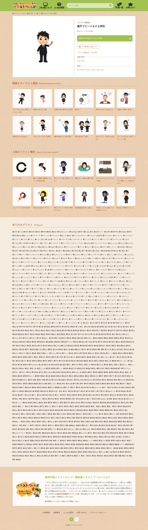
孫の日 (91, 353)
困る (45, 350)
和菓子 (103, 346)
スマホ (47, 281)
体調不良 (112, 331)
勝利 (112, 338)
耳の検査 (59, 422)
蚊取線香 (46, 433)
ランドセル (18, 319)
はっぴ (92, 297)
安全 (98, 353)
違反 (52, 445)
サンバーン (54, 274)
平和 (56, 361)
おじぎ (122, 243)
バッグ (85, 297)
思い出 (88, 365)
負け (96, 437)
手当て (23, 372)
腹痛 (79, 426)
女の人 (16, 353)
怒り (69, 365)
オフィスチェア (71, 247)
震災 (20, 452)
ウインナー (106, 240)
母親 (22, 391)
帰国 (40, 361)
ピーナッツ (112, 300)
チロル (73, 285)
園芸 (50, 350)
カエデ (43, 255)
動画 (106, 338)
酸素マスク (120, 445)
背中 (33, 426)
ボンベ (88, 312)
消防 (132, 395)
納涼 (70, 418)
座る (97, 361)
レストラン (26, 323)
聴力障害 (99, 422)
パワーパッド (19, 300)
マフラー (127, 312)
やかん (82, 316)
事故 (73, 327)
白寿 (20, 410)
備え (54, 334)
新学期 (16, 380)
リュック (74, 319)
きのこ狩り (108, 259)
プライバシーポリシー (94, 513)
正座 (84, 388)
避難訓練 (80, 445)
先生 (69, 334)
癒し (110, 407)
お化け (130, 247)
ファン (101, 304)
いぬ (48, 240)
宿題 (26, 357)
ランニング (28, 319)
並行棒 (16, 327)
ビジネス (17, 304)
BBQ (49, 232)
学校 (71, 353)
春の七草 (122, 380)
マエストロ (104, 312)
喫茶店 (16, 350)
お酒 (111, 251)
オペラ (81, 247)
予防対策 (66, 327)
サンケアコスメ (19, 274)
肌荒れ (130, 422)
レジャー (17, 323)
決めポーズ (111, 391)
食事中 (128, 452)
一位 (80, 323)
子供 (59, 353)
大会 (115, 350)
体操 (70, 331)
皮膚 (58, 410)
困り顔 (39, 350)
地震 (61, 350)
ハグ (24, 297)
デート (79, 285)
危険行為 (131, 342)
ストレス (127, 278)
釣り (31, 448)
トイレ (51, 289)
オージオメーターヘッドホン (73, 243)
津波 (80, 395)
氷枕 (83, 391)
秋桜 (70, 414)
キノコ (92, 259)
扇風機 (114, 369)
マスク (112, 312)
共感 (104, 334)
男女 (62, 407)
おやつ (104, 247)
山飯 (130, 357)
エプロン (45, 243)
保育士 (132, 331)
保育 (126, 331)
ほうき (49, 312)
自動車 (102, 426)
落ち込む (87, 429)
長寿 (67, 448)
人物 (78, 61)
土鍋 (56, 350)
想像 (66, 369)
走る (128, 437)
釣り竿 (37, 448)
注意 (52, 395)
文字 (112, 376)
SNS (130, 232)
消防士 (16, 399)
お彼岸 (23, 251)
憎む (94, 369)
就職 (89, 357)
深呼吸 (32, 399)
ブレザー (90, 308)
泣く (34, 395)
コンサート (28, 270)
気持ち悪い (54, 391)
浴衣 (98, 395)
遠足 (63, 445)
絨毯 (105, 418)
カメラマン (39, 259)
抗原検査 (57, 372)
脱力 (63, 426)
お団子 (16, 251)
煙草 (50, 403)
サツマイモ (114, 270)
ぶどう (24, 308)
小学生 (67, 357)
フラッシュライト (59, 308)
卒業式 (112, 342)
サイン (93, 270)
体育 (89, 331)
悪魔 (54, 369)
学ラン (65, 353)
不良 (128, 323)
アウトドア (55, 236)
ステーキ (79, 278)
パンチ (42, 300)
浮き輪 (92, 395)
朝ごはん (53, 384)
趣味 (33, 441)
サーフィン (71, 270)
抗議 (64, 372)
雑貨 (122, 448)
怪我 (94, 365)
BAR (44, 232)
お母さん (45, 251)
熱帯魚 (96, 403)
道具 (41, 445)
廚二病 (108, 361)
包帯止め (129, 338)
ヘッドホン (25, 312)
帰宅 (45, 361)
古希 (35, 346)
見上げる (83, 433)
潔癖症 (69, 399)
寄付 (31, 357)
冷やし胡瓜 (18, 338)
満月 (57, 399)
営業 (22, 350)
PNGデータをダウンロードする (92, 38)
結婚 (93, 418)
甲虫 (42, 407)
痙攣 (88, 407)
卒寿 (101, 342)
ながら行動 (18, 293)
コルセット (18, 270)
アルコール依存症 (95, 236)
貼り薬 (122, 437)
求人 (94, 391)
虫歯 (36, 433)
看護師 (80, 410)
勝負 (117, 338)
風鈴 (86, 452)
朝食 (59, 384)
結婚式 (99, 418)
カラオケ (48, 259)
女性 (29, 353)
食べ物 (109, 452)
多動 (95, 350)
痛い (94, 407)
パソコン (62, 297)
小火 (73, 357)
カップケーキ (95, 255)
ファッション (92, 304)
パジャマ (31, 297)
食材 (27, 456)
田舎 (37, 407)
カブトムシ (120, 255)
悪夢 (48, 369)
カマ (24, 259)
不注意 (104, 323)
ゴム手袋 (127, 266)
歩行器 (111, 388)
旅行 (40, 380)
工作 (24, 361)
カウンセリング (33, 255)
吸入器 (64, 346)
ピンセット (56, 304)
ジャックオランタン (110, 274)
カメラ (30, 259)
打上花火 (48, 372)
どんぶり (129, 289)
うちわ (16, 243)
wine (19, 236)
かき (50, 255)
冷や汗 (33, 338)
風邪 (80, 452)
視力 (90, 433)
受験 (29, 346)
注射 (40, 395)
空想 (86, 414)
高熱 (112, 456)
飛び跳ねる (94, 452)
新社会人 (24, 380)
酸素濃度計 (130, 445)
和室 (91, 346)
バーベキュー (101, 293)
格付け (123, 384)
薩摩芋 (114, 429)
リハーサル (49, 319)
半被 (95, 342)
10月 (15, 232)
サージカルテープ (58, 270)
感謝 (89, 369)
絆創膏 (86, 418)
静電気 (26, 452)
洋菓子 (63, 395)
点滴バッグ (18, 403)
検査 (45, 388)
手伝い (16, 372)
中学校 (23, 327)
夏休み (78, 350)
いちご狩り (40, 240)
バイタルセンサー (124, 293)
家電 (20, 357)
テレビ (16, 289)
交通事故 (101, 327)
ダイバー (105, 281)
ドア (29, 289)
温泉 (45, 399)
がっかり (77, 255)
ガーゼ (16, 255)
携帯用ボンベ (29, 376)
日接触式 (63, 380)
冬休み (119, 334)
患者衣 (16, 369)
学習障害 (84, 353)
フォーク (17, 308)
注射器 (46, 395)
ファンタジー (111, 304)
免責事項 (58, 513)
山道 (125, 357)
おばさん (60, 247)
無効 (25, 403)
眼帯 (92, 410)
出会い (45, 338)
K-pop (87, 232)
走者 (15, 441)
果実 (99, 384)
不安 (98, 323)
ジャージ (78, 274)
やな (103, 316)
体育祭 (104, 331)
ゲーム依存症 (26, 266)
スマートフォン (37, 281)
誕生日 (39, 437)
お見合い (97, 251)
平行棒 (62, 361)
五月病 (88, 327)
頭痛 (61, 452)
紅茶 (59, 418)
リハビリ (58, 319)
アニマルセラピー (80, 236)
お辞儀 (105, 251)
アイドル (45, 236)
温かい (39, 399)
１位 (21, 232)
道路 (47, 445)
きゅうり (53, 262)
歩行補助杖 (127, 388)
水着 (71, 391)
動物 (101, 338)
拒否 (69, 372)
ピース (84, 300)
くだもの (61, 262)
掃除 (106, 372)
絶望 (121, 418)
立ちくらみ (94, 414)
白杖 (31, 410)
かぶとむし (130, 255)
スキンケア (70, 278)
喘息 (123, 346)
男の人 (48, 407)
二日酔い (80, 327)
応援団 (63, 365)
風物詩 (74, 452)
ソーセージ (80, 281)
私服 (50, 414)
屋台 (95, 357)
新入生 (130, 376)
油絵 (124, 391)
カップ (85, 255)
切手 (64, 338)
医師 (29, 342)
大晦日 (121, 350)
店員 (92, 361)
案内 (129, 384)
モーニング (68, 316)
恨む (112, 365)
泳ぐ (57, 395)
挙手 (90, 372)
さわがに (123, 270)
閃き (72, 448)
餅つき (58, 456)
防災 (93, 448)
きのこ (99, 259)
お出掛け (122, 247)
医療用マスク (68, 342)
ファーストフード (78, 304)
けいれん (36, 266)
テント (23, 289)
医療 (34, 342)
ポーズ (42, 312)
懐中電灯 (101, 369)
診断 (33, 437)
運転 (36, 445)
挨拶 (96, 372)
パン (27, 300)
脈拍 (57, 426)
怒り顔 (75, 365)
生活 (28, 407)
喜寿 (129, 346)
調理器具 (57, 437)
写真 (109, 334)
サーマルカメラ (83, 270)
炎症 (116, 399)
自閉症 (127, 426)
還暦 (87, 445)
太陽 (132, 350)
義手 (94, 70)
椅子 (22, 388)
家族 (15, 357)
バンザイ (34, 300)
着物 (102, 410)
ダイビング (114, 281)
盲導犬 (73, 410)
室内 (121, 353)
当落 (15, 365)
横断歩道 (59, 388)
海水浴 (113, 395)
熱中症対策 (76, 403)
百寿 (42, 410)
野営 (15, 448)
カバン (104, 255)
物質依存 (117, 403)
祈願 (29, 414)
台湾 (40, 346)
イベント (55, 240)
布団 (29, 361)
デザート (106, 285)
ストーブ (118, 278)
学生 (77, 353)
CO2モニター (64, 232)
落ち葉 (79, 429)
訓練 (132, 433)
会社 (49, 331)
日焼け (70, 380)
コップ (86, 266)
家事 (126, 353)
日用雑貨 (97, 380)
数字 (101, 376)
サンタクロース (33, 274)
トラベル (59, 289)
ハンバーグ (76, 300)
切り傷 (58, 338)
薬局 (128, 429)
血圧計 (54, 433)
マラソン (17, 316)
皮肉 (47, 410)
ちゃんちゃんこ (55, 285)
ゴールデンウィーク (57, 266)
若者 (38, 429)
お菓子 (82, 251)
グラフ (86, 262)
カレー (71, 259)
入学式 (82, 334)
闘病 (88, 448)
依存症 (120, 331)
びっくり (37, 304)
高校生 (100, 456)
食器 (22, 456)
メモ (60, 316)
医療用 (58, 342)
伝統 (65, 331)
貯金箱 (108, 437)
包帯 (122, 338)
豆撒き (81, 437)
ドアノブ (36, 289)
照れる (56, 403)
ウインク (96, 240)
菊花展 (60, 429)
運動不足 (22, 445)
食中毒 (116, 452)
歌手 (73, 388)
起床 (27, 441)
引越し (131, 361)
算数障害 (124, 414)
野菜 (20, 448)
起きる (21, 441)
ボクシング (66, 312)
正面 (89, 388)
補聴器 (75, 433)
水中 (66, 391)
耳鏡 (71, 422)
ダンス (23, 285)
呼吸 (77, 346)
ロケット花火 (46, 323)
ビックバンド (27, 304)
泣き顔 (28, 395)
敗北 (71, 376)
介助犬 (114, 327)
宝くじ (109, 353)
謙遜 (64, 437)
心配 (41, 365)
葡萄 (99, 429)
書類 (36, 384)
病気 (83, 61)
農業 (96, 441)
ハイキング (112, 293)
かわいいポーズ (82, 259)
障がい (110, 448)
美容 (24, 422)
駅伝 (64, 456)
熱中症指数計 (87, 403)
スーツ (36, 278)
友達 (19, 346)
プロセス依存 (111, 308)
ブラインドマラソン (43, 308)
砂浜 (117, 410)
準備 (63, 399)
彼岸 (26, 365)
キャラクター (119, 259)
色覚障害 (22, 429)
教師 (82, 376)
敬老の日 (94, 376)
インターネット (76, 240)
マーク (95, 312)
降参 (99, 448)
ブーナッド (66, 304)
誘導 (45, 437)
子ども (53, 353)
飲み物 (40, 456)
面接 (40, 452)
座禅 (102, 361)
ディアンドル (96, 285)
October (123, 232)
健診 (43, 334)
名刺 (51, 346)
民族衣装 (45, 391)
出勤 (52, 338)
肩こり (26, 426)
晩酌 (31, 384)
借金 (33, 334)
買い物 (115, 437)
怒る (82, 365)
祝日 (40, 414)
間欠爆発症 (80, 448)
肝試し (16, 426)
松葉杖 (93, 384)
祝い (34, 414)
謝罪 (70, 437)
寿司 (54, 357)
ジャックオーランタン (92, 274)
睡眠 (108, 410)
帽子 (51, 361)
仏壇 (133, 327)
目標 (67, 410)
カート (23, 255)
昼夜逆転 (131, 380)
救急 (59, 376)
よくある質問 (68, 513)
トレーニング (76, 289)
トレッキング (104, 289)
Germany (74, 232)
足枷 (38, 441)
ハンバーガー (65, 300)
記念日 (21, 437)
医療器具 (41, 342)
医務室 (23, 342)
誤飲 (50, 437)
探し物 (128, 372)
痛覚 (104, 407)
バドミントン (102, 297)
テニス (126, 285)
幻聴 (69, 361)
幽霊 (86, 361)
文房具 (118, 376)
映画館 (110, 380)
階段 (104, 448)
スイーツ (51, 278)
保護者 (21, 334)
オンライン (113, 247)
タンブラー (32, 285)
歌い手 (67, 388)
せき (63, 281)
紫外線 (79, 418)
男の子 (55, 407)
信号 (27, 334)
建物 (115, 361)
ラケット (117, 316)
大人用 (108, 350)
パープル (90, 293)
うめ (29, 243)
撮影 (43, 376)
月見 (42, 384)
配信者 (106, 445)
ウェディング (117, 240)
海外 (107, 395)
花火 (33, 429)
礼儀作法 (17, 414)
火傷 (79, 399)
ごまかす (118, 266)
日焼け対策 (79, 380)
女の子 (23, 353)
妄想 (34, 353)
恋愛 (106, 365)
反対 (24, 346)
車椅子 (63, 441)
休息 (38, 331)
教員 (77, 376)
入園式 (75, 334)
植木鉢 (28, 388)
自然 (121, 426)
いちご (31, 240)
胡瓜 (45, 426)
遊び (124, 441)
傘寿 (49, 334)
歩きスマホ (97, 388)
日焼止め (89, 380)
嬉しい (46, 353)
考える (51, 422)
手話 (41, 372)
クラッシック (77, 262)
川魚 (19, 361)
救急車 (65, 376)
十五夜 (89, 342)
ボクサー (57, 312)
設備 (27, 437)
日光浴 (55, 380)
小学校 (60, 357)
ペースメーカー (124, 308)
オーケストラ (55, 243)
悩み (22, 369)
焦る (36, 403)
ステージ (87, 278)
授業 (112, 372)
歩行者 (118, 388)
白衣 (36, 410)
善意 (114, 346)
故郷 (54, 376)
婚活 (40, 353)
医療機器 (50, 342)
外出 (84, 350)
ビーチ (91, 300)
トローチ (114, 289)
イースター (129, 236)
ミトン (38, 316)
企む (33, 331)
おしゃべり (18, 247)
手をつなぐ (127, 369)
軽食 (75, 441)
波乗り (21, 395)
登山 (15, 410)
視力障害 (106, 433)
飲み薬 (47, 456)
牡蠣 (110, 403)
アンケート (118, 236)
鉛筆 (52, 448)
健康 (38, 334)
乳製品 (47, 327)
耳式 (66, 422)
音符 (56, 452)
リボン (66, 319)
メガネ (45, 316)
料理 (124, 376)
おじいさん (114, 243)
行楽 (60, 433)
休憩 (43, 331)
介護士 (126, 327)
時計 (20, 384)
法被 (15, 395)
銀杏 (58, 448)
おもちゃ (96, 247)
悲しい (60, 369)
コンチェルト (39, 270)
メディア (53, 316)
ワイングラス (72, 323)
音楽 (50, 452)
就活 (84, 357)
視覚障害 (115, 433)
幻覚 (74, 361)
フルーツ (71, 308)
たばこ (123, 281)
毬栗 (38, 391)
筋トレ (113, 414)
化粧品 (16, 342)
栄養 (113, 384)
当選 (20, 365)
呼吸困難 (84, 346)
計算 (127, 433)
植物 (34, 388)
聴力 (84, 422)
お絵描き (67, 251)
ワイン (62, 323)
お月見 (30, 251)
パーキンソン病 (60, 293)
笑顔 (107, 414)
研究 (122, 410)
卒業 (106, 342)
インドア (87, 240)
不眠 (110, 323)
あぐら (63, 236)
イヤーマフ (65, 240)
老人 (45, 422)
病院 (83, 407)
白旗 (26, 410)
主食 (41, 327)
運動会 (30, 445)
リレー (81, 319)
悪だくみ (41, 369)
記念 (15, 437)
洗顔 (70, 395)
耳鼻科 (77, 422)
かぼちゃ (17, 259)
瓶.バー (21, 407)
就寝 (79, 357)
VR (15, 236)
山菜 (119, 357)
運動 (15, 445)
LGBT (108, 232)
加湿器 (81, 338)
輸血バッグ (88, 441)
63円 (26, 232)
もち (75, 316)
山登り (113, 357)
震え (15, 452)
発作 (115, 407)
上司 (93, 323)
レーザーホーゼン (99, 319)
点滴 (121, 399)
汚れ (103, 391)
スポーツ (25, 281)
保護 (15, 334)
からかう (57, 259)
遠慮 (57, 445)
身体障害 (101, 70)
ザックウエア (103, 270)
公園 (99, 334)
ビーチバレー (101, 300)
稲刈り (79, 414)
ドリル (66, 289)
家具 (131, 353)
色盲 (15, 429)
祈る (24, 414)
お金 (116, 251)
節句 (15, 418)
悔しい (132, 365)
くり (104, 262)
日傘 (49, 380)
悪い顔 (33, 369)
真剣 (86, 410)
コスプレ (70, 266)
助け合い (89, 338)
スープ (43, 278)
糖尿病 (37, 418)
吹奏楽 (71, 346)
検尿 (40, 388)
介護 (120, 327)
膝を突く (86, 426)
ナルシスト (28, 293)
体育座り (97, 331)
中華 (36, 327)
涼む (26, 399)
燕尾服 (103, 403)
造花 (119, 441)
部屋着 (99, 445)
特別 (124, 403)
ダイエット (95, 281)
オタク (35, 247)
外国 (89, 350)
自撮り (114, 426)
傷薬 (63, 334)
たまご (130, 281)
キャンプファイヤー (29, 262)
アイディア (36, 236)
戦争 (108, 369)
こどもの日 (102, 266)
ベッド (16, 312)
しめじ (70, 274)
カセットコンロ (59, 255)
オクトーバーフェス (100, 243)
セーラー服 (56, 281)
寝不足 (42, 357)
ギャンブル (43, 262)
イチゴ (24, 240)
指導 (85, 372)
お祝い (52, 251)
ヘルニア (34, 312)
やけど (97, 316)
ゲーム (16, 266)
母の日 (16, 391)
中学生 (30, 327)
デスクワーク (117, 285)
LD (92, 232)
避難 (73, 445)
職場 (120, 422)
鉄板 (43, 448)
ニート (36, 293)
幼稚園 (80, 361)
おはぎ (52, 247)
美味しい (17, 422)
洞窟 (75, 395)
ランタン (126, 316)
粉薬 (31, 418)
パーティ (71, 293)
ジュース (131, 274)
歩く (105, 388)
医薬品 (82, 342)
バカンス (17, 297)
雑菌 (116, 448)
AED (38, 232)
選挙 (68, 445)
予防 (59, 327)
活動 (86, 395)
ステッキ (96, 278)
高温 (107, 456)
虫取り (29, 433)
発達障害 (127, 407)
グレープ (122, 262)
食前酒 (16, 456)
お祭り (59, 251)
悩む (27, 369)
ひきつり (129, 300)
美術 (34, 422)
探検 (15, 376)
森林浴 (16, 388)
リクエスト (38, 319)
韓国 (45, 452)
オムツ (88, 247)
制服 (75, 338)
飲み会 (33, 456)
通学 (114, 441)
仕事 (15, 331)
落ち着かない (70, 429)
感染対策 (82, 369)
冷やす (26, 338)
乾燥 (54, 327)
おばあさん (44, 247)
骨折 (89, 456)
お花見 (75, 251)
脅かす (51, 426)
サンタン (44, 274)
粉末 (26, 418)
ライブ (110, 316)
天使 (127, 350)
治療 (129, 391)
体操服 (76, 331)
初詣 (69, 338)
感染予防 (73, 369)
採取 (117, 372)
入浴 (88, 334)
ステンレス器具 (107, 278)
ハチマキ (77, 297)
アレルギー (108, 236)
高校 (94, 456)
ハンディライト (52, 300)
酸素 (112, 445)
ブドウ (31, 308)
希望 (35, 361)
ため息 (16, 285)
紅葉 (64, 418)
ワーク (55, 323)
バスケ (38, 297)
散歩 (87, 376)
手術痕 (35, 372)
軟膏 (70, 441)
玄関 (15, 407)
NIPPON (115, 232)
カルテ (64, 259)
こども (93, 266)
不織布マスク (119, 323)
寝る (36, 357)
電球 (132, 448)
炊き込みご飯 (104, 399)
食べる (102, 452)
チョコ (66, 285)
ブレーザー (81, 308)
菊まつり (53, 429)
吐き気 (57, 346)
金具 (26, 448)
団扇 (33, 350)
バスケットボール (50, 297)
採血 (122, 372)
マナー (119, 312)
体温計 (83, 331)
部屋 (93, 445)
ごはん (110, 266)
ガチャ (69, 255)
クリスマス (112, 262)
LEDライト (99, 232)
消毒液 (120, 395)
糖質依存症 (46, 418)
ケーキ (129, 262)
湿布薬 (51, 399)
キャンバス (130, 259)
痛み (99, 407)
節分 (131, 414)
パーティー (81, 293)
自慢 (108, 426)
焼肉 (41, 403)
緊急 (126, 418)
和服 (96, 346)
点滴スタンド (130, 399)
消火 (126, 395)
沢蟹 (119, 391)
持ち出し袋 (77, 372)
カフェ (111, 255)
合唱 (45, 346)
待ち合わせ (34, 365)
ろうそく (36, 323)
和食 (109, 346)
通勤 (108, 441)
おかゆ (88, 243)
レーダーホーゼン (121, 319)
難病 (127, 448)
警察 (75, 437)
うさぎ (126, 240)
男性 (84, 70)
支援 (48, 376)
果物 (104, 384)
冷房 (39, 338)
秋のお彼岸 (62, 414)
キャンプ (17, 262)
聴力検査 (91, 422)
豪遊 (91, 437)
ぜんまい (70, 281)
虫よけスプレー (19, 433)
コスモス (78, 266)
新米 (31, 380)
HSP (81, 232)
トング (121, 289)
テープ (86, 285)
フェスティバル (124, 304)
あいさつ (27, 236)
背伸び (39, 426)
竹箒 (101, 414)
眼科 (97, 410)
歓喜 (78, 388)
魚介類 (126, 456)
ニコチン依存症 (47, 293)
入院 (93, 334)
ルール (88, 319)
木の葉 (69, 384)
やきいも (90, 316)
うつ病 (23, 243)
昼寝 (15, 384)
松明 (87, 384)
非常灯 (33, 452)
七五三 (86, 323)
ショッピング (27, 278)
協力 (118, 342)
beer (55, 232)
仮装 (27, 331)
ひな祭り (46, 304)
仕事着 (21, 331)
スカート (60, 278)
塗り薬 (67, 350)
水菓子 (77, 391)
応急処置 (55, 365)
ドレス (94, 289)
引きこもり (123, 361)
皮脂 (52, 410)
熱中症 (67, 403)
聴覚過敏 (113, 422)
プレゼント (100, 308)
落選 (94, 429)
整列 (107, 376)
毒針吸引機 (30, 391)
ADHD (32, 232)
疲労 (72, 407)
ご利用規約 (49, 513)
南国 (124, 342)
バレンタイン (114, 297)
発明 (120, 407)
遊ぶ (130, 441)
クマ (68, 262)
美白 (29, 422)
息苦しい (124, 365)
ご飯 (48, 270)
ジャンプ (122, 274)
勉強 (96, 338)
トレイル (86, 289)
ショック (17, 278)
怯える (100, 365)
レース (110, 319)
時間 (26, 384)
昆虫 (104, 380)
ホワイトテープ (78, 312)
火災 (84, 399)
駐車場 (70, 456)
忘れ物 (47, 365)
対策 (49, 357)
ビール (121, 300)
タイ (87, 281)
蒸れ (105, 429)
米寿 (20, 418)
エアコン (36, 243)
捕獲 (101, 372)
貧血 (102, 437)
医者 (76, 342)
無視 (31, 403)
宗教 (103, 353)
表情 (66, 433)
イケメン (17, 240)
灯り (89, 399)
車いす (56, 441)
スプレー (17, 281)
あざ (70, 236)
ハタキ (69, 297)
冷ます (126, 334)
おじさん (130, 243)
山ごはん (106, 357)
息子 (117, 365)
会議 (59, 331)
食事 (122, 452)
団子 (27, 350)
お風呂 (122, 251)
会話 (54, 331)
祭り (45, 414)
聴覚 (106, 422)
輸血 (80, 441)
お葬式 (89, 251)
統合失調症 (113, 418)
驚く (84, 456)
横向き (51, 388)
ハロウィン (125, 297)
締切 (131, 418)
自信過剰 (94, 426)
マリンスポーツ (28, 316)
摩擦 (38, 376)
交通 (94, 327)
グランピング (96, 262)
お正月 (37, 251)
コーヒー (44, 266)
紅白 (54, 418)
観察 (122, 433)
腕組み (73, 426)
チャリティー (43, 285)
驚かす (77, 456)
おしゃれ (27, 247)
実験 (115, 353)
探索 (20, 376)
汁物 (89, 391)
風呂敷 (67, 452)
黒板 (19, 460)
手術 (29, 372)
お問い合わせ (80, 513)
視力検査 (97, 433)
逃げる (102, 441)
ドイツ (44, 289)
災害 (95, 399)
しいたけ (63, 274)
